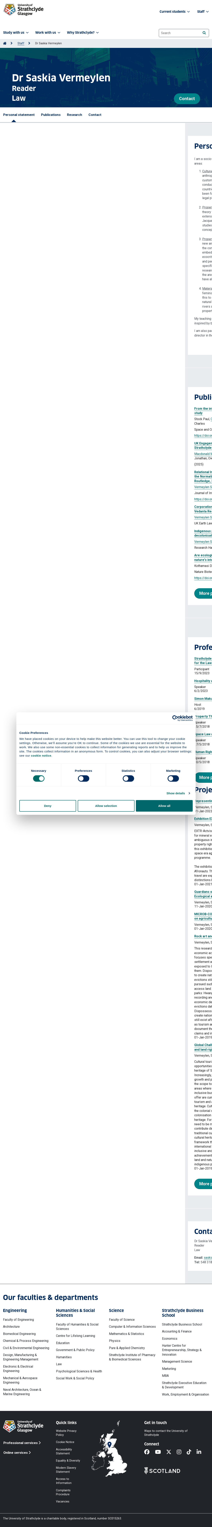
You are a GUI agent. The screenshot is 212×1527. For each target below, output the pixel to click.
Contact (187, 98)
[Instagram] (182, 1452)
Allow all (164, 805)
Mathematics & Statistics (126, 1334)
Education (63, 1343)
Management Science (177, 1361)
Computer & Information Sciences (132, 1327)
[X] (171, 1452)
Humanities (64, 1357)
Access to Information (64, 1481)
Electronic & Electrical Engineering (18, 1369)
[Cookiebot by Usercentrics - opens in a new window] (175, 718)
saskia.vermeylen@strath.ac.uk (40, 1258)
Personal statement (19, 115)
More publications (31, 593)
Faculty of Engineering (18, 1320)
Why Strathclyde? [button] (83, 33)
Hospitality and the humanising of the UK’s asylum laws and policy (58, 681)
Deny (47, 805)
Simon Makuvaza (22, 699)
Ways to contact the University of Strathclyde (166, 1433)
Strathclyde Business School (182, 1324)
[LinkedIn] (202, 1452)
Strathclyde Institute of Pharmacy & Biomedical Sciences (132, 1357)
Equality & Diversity (68, 1460)
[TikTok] (192, 1452)
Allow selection (106, 805)
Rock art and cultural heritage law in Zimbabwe (44, 936)
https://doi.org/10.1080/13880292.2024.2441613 (43, 499)
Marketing (169, 1369)
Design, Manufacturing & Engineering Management (20, 1357)
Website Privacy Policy (66, 1433)
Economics (169, 1338)
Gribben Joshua (118, 454)
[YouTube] (160, 1452)
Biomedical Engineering (19, 1334)
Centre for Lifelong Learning (75, 1336)
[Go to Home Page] (5, 43)
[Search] (204, 32)
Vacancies (62, 1501)
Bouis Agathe (74, 454)
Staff (21, 43)
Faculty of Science (122, 1320)
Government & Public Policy (75, 1350)
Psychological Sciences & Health (79, 1371)
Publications (51, 115)
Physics (114, 1341)
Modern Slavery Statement (66, 1470)
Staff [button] (203, 12)
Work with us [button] (48, 33)
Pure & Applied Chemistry (127, 1348)
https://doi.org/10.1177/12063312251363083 (41, 435)
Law (59, 1364)
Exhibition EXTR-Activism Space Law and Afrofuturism (49, 819)
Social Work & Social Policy (75, 1378)
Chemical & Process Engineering (25, 1341)
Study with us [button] (16, 33)
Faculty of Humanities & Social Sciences (77, 1327)
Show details (176, 793)
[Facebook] (149, 1452)
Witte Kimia (80, 419)
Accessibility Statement (64, 1451)
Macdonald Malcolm (23, 454)
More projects (28, 1183)
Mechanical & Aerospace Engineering (20, 1380)
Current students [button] (175, 12)
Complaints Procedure (63, 1492)
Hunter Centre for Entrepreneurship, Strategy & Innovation (182, 1350)
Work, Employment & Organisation (185, 1394)
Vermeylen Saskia (58, 419)
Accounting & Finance (177, 1331)
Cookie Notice (65, 1442)
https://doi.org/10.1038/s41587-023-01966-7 (41, 578)
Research (74, 115)
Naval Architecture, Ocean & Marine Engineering (22, 1392)
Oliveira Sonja (35, 419)
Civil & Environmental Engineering (26, 1348)
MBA (165, 1376)
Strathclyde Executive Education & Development (184, 1385)
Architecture (11, 1327)
